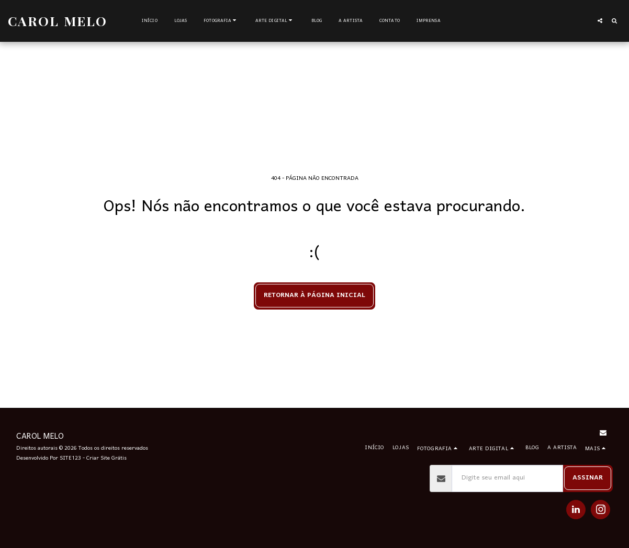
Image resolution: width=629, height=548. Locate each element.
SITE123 (70, 458)
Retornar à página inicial (314, 295)
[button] (221, 21)
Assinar (587, 478)
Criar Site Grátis (106, 458)
